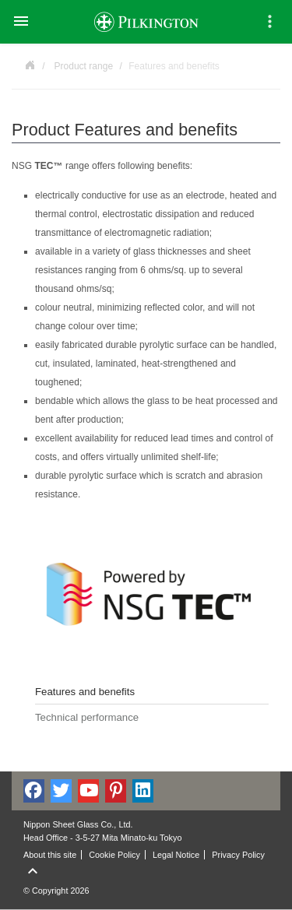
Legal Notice (176, 854)
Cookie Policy (114, 854)
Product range (83, 66)
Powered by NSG (29, 64)
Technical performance (87, 717)
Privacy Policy (238, 854)
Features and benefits (85, 691)
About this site (49, 854)
